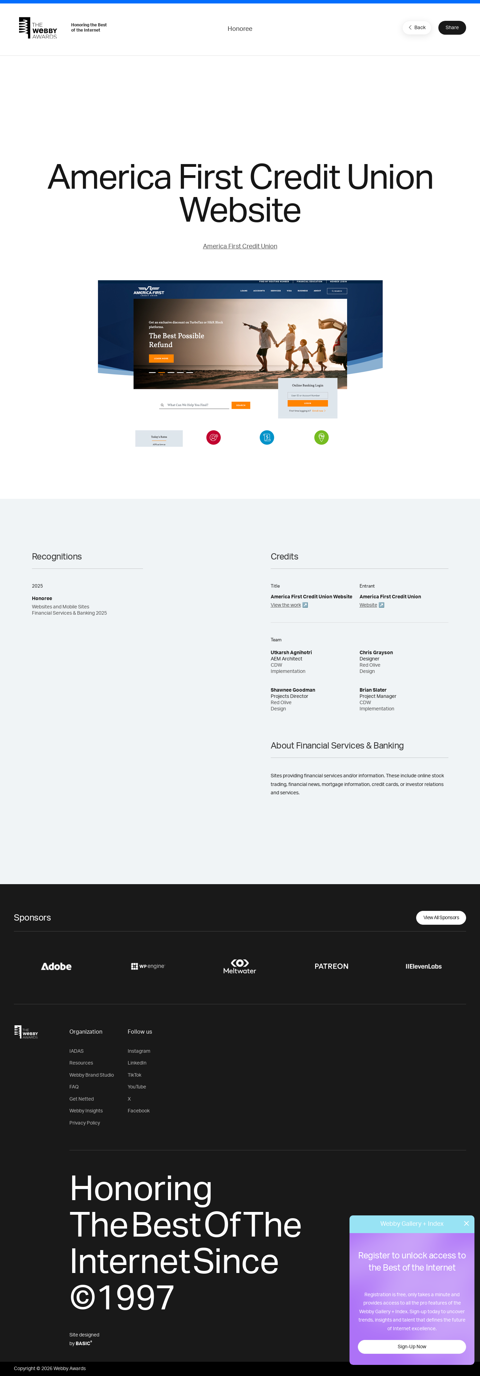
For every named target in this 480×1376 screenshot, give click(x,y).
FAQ (74, 1087)
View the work (286, 605)
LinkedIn (137, 1063)
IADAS (76, 1051)
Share (452, 27)
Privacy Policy (84, 1123)
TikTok (134, 1075)
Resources (81, 1063)
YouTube (137, 1087)
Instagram (139, 1051)
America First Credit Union (240, 246)
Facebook (139, 1111)
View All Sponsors (441, 917)
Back (416, 27)
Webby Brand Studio (91, 1075)
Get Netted (81, 1099)
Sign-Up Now (412, 1346)
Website (368, 605)
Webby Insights (86, 1111)
